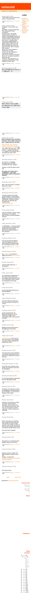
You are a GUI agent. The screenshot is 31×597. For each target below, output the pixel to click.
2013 (24, 577)
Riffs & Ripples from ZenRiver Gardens (25, 27)
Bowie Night (25, 30)
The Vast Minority (24, 32)
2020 (24, 569)
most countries (16, 255)
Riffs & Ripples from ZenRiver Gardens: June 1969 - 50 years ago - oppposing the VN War (11, 141)
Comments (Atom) (14, 480)
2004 (24, 592)
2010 (24, 582)
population (6, 254)
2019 (24, 571)
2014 (24, 576)
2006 (24, 588)
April (25, 557)
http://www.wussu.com (27, 486)
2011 (24, 580)
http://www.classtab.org (27, 490)
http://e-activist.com (8, 203)
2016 (24, 572)
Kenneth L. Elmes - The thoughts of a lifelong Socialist (25, 21)
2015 (24, 574)
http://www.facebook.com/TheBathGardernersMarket (11, 459)
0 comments (17, 21)
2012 (24, 579)
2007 (24, 587)
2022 (24, 555)
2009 (24, 584)
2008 (24, 585)
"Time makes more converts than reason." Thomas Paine (27, 563)
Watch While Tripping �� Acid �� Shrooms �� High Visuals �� (11, 105)
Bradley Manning (6, 338)
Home (8, 477)
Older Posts (18, 477)
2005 (24, 590)
